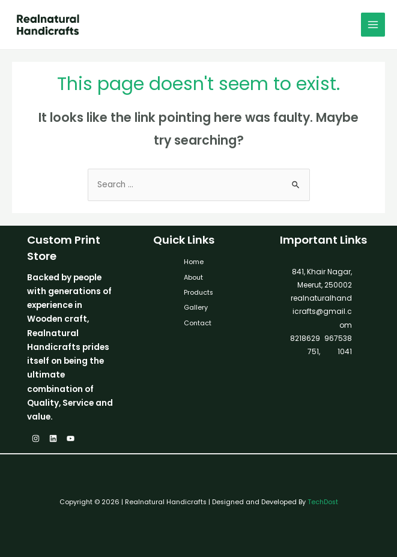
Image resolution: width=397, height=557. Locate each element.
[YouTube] (70, 438)
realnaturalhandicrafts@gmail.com (321, 311)
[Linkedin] (53, 438)
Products (198, 292)
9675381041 (337, 345)
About (193, 277)
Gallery (196, 307)
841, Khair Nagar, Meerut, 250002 (322, 278)
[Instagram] (35, 438)
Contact (197, 323)
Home (194, 261)
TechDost (323, 502)
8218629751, (305, 345)
